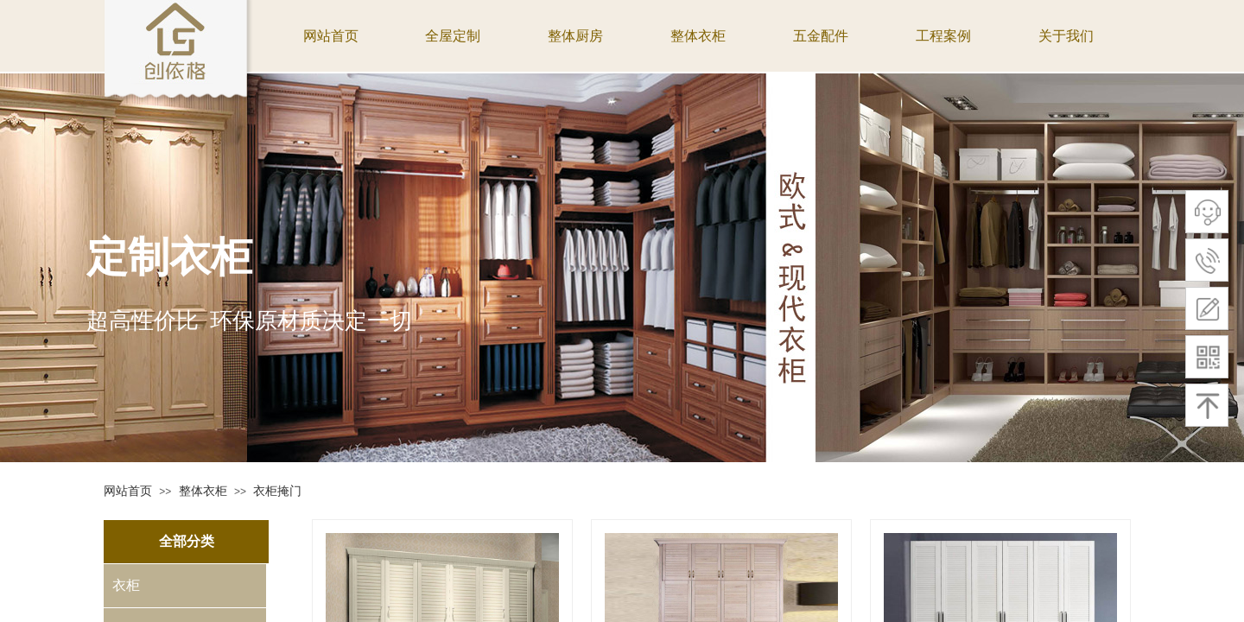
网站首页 (128, 491)
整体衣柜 (203, 491)
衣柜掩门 (277, 491)
